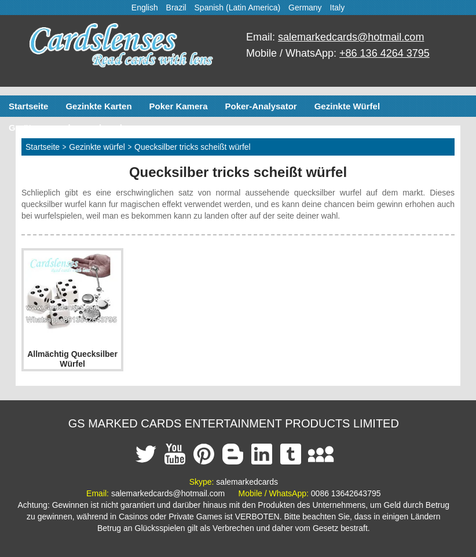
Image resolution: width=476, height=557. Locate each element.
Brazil (176, 7)
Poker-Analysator (260, 106)
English (144, 7)
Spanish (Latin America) (238, 7)
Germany (305, 7)
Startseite (28, 106)
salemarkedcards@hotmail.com (351, 37)
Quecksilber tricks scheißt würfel (192, 147)
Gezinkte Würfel (347, 106)
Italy (337, 7)
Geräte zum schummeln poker (71, 127)
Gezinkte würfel (97, 147)
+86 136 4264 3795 (384, 53)
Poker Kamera (178, 106)
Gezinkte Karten (98, 106)
